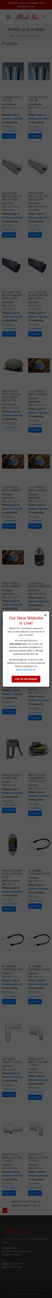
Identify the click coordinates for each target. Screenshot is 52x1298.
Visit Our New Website (26, 679)
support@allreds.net (26, 669)
